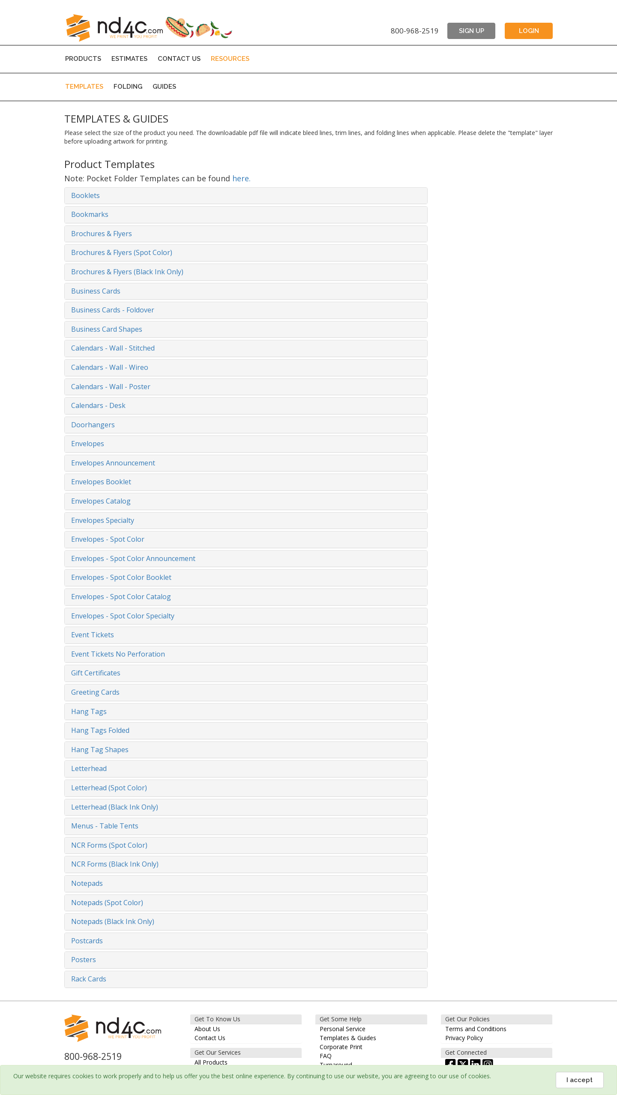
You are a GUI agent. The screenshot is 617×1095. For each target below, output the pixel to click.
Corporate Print (341, 1047)
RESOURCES (230, 59)
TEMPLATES (84, 86)
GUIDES (164, 86)
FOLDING (128, 86)
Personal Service (342, 1029)
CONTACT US (179, 59)
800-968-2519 (415, 31)
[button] (246, 196)
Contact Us (210, 1038)
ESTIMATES (129, 59)
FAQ (326, 1056)
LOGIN (529, 31)
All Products (211, 1062)
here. (241, 178)
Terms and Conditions (475, 1029)
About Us (207, 1029)
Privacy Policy (464, 1038)
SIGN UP (471, 31)
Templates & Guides (348, 1038)
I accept (579, 1080)
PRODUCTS (83, 59)
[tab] (246, 196)
